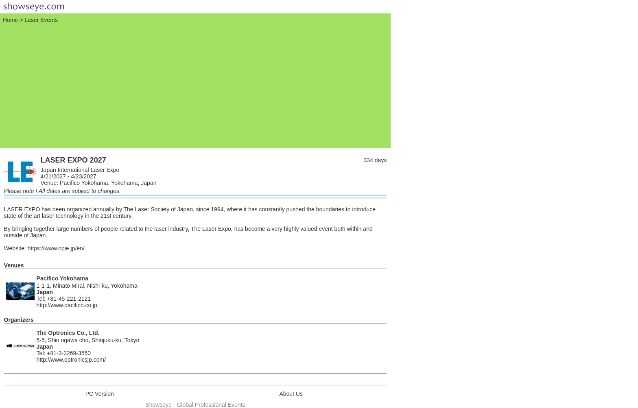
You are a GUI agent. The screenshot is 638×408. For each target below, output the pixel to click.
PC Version (99, 394)
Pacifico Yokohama (62, 278)
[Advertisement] (195, 85)
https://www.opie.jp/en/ (56, 248)
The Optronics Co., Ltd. (68, 333)
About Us (291, 394)
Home (10, 20)
